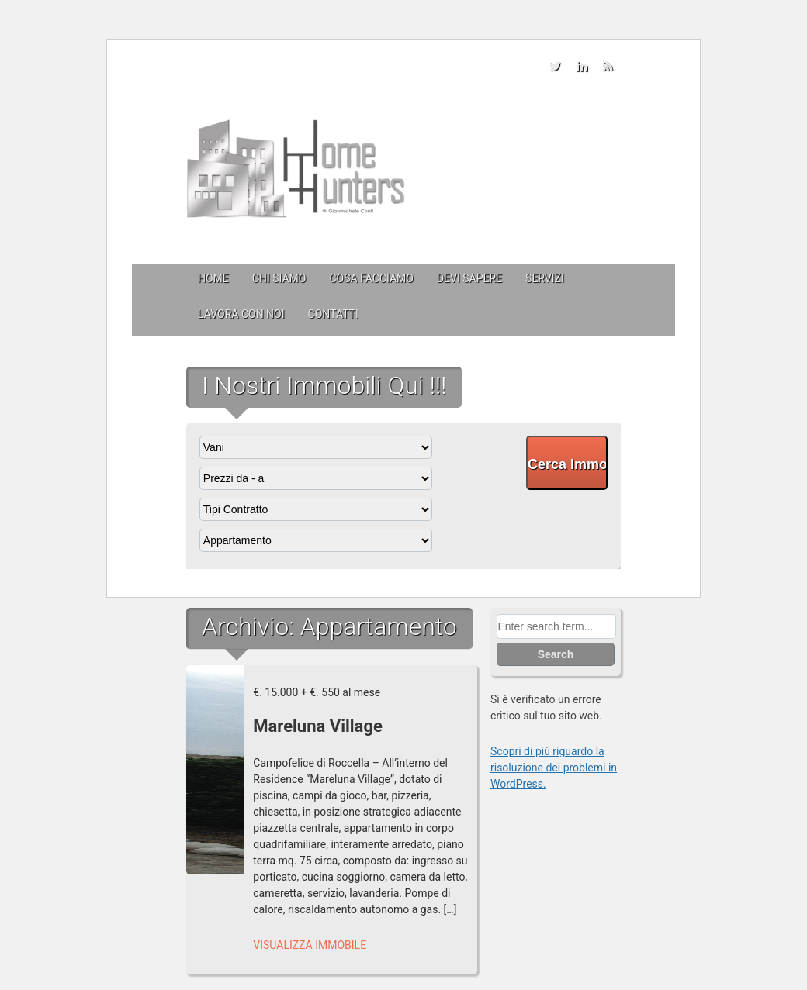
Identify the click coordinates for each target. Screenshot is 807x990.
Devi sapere (469, 278)
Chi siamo (279, 278)
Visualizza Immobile (309, 945)
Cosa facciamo (371, 278)
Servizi (544, 278)
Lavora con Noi (241, 314)
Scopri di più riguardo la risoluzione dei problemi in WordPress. (553, 767)
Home (213, 278)
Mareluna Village (318, 726)
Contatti (333, 314)
